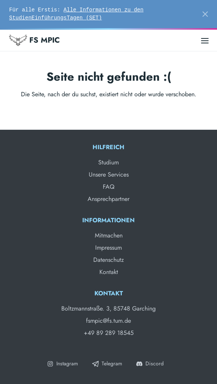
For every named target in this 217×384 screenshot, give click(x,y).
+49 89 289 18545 (109, 332)
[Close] (205, 14)
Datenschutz (108, 259)
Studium (108, 162)
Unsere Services (109, 174)
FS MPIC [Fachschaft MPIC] (34, 40)
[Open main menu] (205, 40)
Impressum (108, 247)
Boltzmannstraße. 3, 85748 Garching (108, 308)
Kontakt (108, 272)
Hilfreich (108, 147)
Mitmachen (109, 235)
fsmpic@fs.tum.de (108, 320)
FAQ (109, 186)
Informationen (108, 220)
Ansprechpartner (108, 198)
